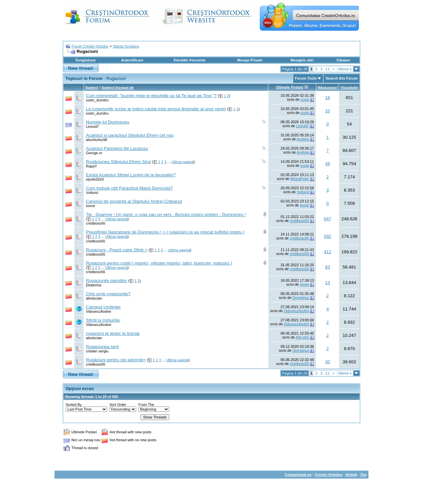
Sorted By (74, 405)
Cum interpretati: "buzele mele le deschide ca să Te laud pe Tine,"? (151, 95)
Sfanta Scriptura (126, 46)
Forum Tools (306, 78)
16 (327, 97)
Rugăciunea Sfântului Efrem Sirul (118, 161)
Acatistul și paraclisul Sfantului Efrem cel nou (129, 135)
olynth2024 (95, 179)
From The (146, 405)
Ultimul (344, 69)
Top (363, 475)
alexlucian (94, 298)
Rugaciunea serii (102, 346)
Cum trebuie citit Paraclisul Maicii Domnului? (129, 188)
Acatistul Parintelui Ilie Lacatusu (117, 148)
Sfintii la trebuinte (103, 320)
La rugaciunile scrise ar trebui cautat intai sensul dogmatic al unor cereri (156, 108)
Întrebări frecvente (190, 60)
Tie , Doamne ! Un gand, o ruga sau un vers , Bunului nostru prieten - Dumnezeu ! (166, 214)
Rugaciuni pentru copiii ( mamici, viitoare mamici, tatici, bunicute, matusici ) (159, 263)
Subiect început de (117, 88)
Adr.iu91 (302, 337)
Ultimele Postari (289, 87)
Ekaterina (93, 285)
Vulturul (92, 193)
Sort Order (117, 405)
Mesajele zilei (302, 60)
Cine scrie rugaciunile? (108, 293)
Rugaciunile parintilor (106, 280)
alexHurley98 (96, 140)
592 (327, 236)
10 (327, 110)
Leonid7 (92, 126)
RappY (91, 166)
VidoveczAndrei (98, 311)
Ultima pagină (183, 162)
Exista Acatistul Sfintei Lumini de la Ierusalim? (130, 174)
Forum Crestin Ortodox (90, 46)
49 (327, 163)
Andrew (303, 139)
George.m (94, 153)
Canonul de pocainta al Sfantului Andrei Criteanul (134, 201)
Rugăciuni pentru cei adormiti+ (115, 359)
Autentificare (132, 60)
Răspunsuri (328, 88)
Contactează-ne (298, 475)
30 (327, 361)
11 (327, 69)
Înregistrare (86, 60)
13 (327, 282)
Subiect (91, 88)
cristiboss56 (95, 223)
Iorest (90, 206)
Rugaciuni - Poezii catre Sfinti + (116, 249)
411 (327, 251)
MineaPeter (299, 179)
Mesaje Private (249, 60)
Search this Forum (342, 78)
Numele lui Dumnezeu (107, 122)
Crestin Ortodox (329, 475)
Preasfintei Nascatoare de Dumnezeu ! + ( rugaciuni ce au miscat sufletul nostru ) (165, 232)
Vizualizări (349, 88)
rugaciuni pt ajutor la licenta (112, 333)
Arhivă (351, 475)
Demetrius (300, 298)
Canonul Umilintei (103, 307)
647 (327, 218)
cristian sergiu (97, 351)
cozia (304, 99)
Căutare (343, 60)
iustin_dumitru (97, 100)
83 (327, 267)
